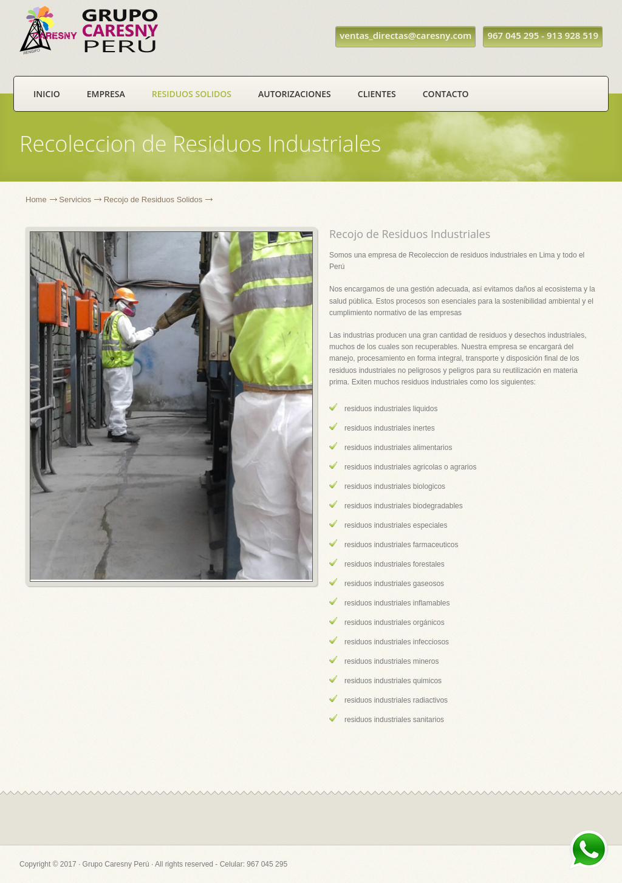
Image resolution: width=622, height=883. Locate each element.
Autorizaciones (294, 94)
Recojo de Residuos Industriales (409, 234)
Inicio (46, 94)
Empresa (106, 94)
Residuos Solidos (191, 94)
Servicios (75, 199)
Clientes (377, 94)
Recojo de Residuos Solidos (153, 199)
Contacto (446, 94)
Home (36, 199)
